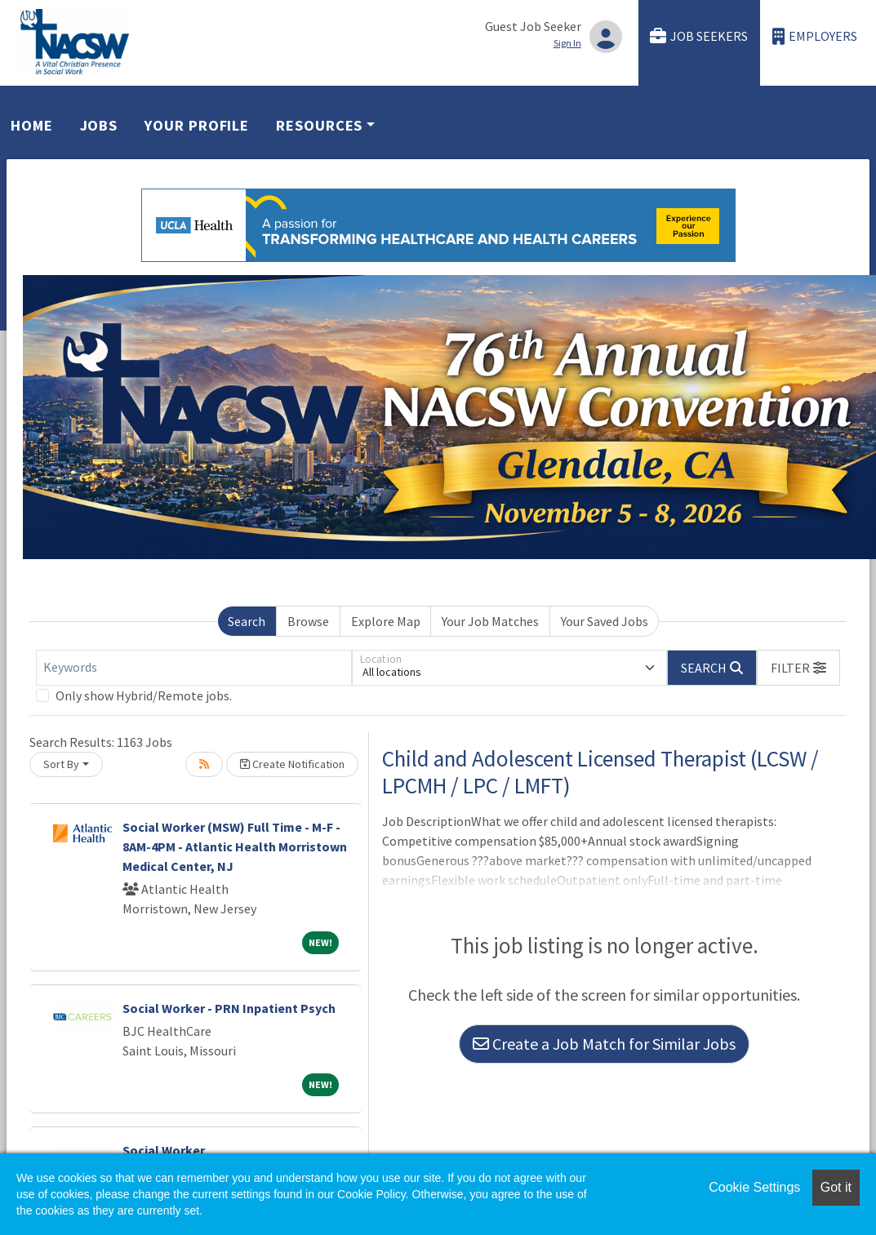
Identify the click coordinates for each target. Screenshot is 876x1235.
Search (246, 621)
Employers (814, 36)
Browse (308, 621)
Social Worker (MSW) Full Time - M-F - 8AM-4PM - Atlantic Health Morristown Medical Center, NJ (234, 846)
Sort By (61, 764)
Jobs (99, 125)
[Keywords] (194, 668)
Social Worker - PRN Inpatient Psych (229, 1008)
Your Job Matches (490, 621)
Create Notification (292, 764)
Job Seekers (699, 36)
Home (32, 125)
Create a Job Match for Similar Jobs (604, 1043)
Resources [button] (319, 125)
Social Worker (163, 1150)
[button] (798, 668)
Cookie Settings (754, 1187)
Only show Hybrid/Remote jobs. (144, 695)
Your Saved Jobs (604, 621)
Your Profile (197, 125)
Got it (836, 1187)
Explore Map (385, 621)
